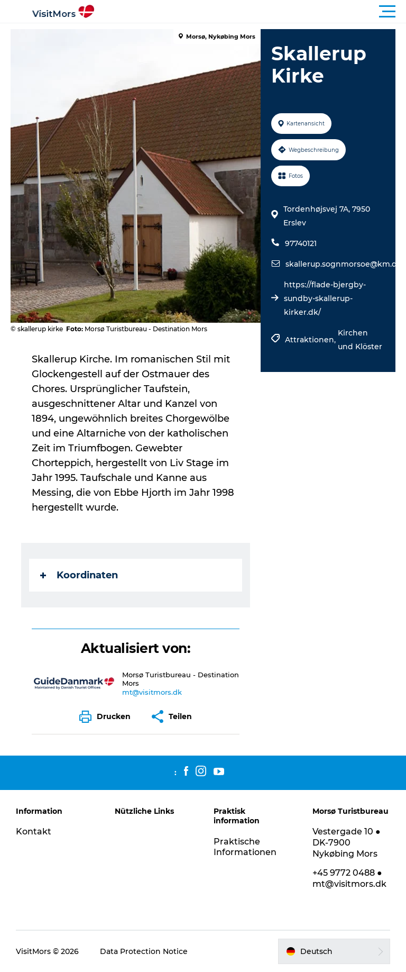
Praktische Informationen (245, 847)
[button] (250, 11)
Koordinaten (79, 575)
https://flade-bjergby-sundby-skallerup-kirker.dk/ (325, 298)
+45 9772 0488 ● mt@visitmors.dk (349, 878)
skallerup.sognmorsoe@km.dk (343, 264)
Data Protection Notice (144, 951)
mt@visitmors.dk (152, 692)
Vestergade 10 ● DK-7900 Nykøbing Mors (346, 842)
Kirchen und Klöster (360, 339)
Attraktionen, (311, 339)
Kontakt (33, 831)
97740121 (301, 243)
